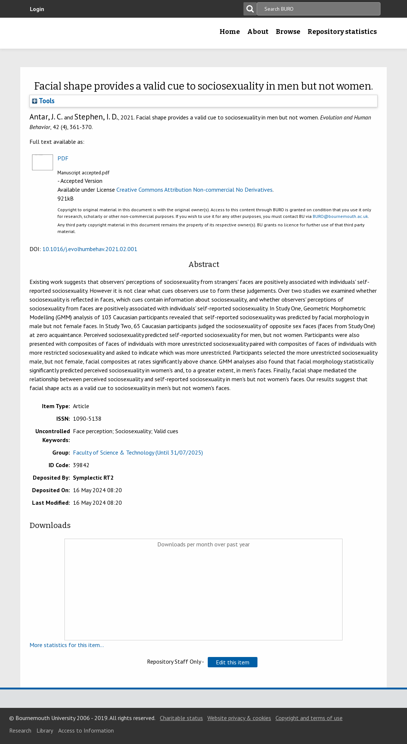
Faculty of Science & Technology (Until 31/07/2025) (138, 452)
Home (230, 32)
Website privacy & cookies (239, 718)
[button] (232, 662)
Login (37, 9)
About (258, 32)
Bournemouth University (73, 33)
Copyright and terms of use (309, 718)
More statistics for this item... (66, 645)
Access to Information (86, 730)
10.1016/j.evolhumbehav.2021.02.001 (89, 249)
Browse (288, 32)
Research (20, 730)
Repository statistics (342, 32)
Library (44, 730)
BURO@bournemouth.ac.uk (340, 216)
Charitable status (181, 718)
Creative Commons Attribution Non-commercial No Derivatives (194, 189)
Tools (43, 100)
